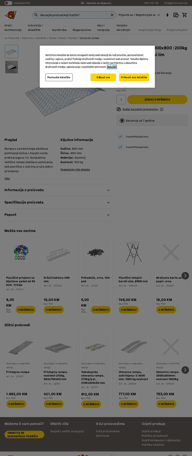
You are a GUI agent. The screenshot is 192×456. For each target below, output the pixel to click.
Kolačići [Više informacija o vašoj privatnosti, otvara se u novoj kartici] (112, 66)
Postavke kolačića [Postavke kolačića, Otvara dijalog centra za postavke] (58, 77)
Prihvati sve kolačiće (134, 77)
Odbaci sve (103, 77)
